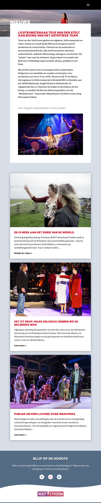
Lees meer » (20, 434)
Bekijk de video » (23, 253)
